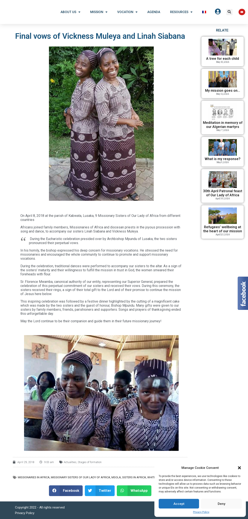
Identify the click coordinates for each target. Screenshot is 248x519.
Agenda (153, 12)
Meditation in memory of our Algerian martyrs (222, 125)
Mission (98, 12)
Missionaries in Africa (34, 477)
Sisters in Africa (134, 477)
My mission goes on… (222, 90)
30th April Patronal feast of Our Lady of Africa (222, 193)
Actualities (70, 462)
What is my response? (222, 159)
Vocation (127, 12)
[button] (239, 468)
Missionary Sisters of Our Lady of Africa (80, 477)
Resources (181, 12)
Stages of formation (90, 462)
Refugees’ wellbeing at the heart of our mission (222, 229)
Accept (178, 504)
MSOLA (116, 477)
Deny (221, 504)
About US (70, 12)
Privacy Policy (201, 512)
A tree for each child (222, 59)
